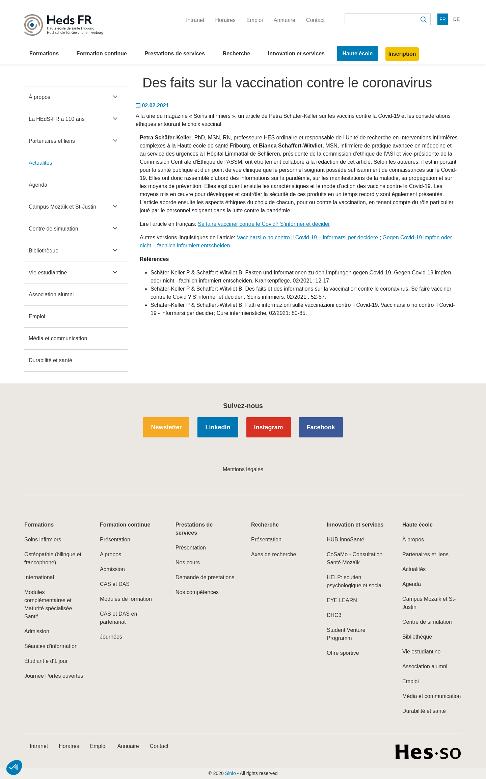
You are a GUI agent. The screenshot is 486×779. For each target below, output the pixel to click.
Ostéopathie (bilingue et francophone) (52, 558)
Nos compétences (197, 592)
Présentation (115, 539)
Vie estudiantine (48, 272)
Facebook (321, 427)
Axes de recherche (273, 554)
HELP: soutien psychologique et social (354, 581)
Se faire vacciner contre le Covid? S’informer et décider (264, 224)
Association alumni (51, 294)
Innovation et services (296, 53)
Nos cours (188, 562)
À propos (39, 97)
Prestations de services (174, 53)
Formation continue (102, 53)
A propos (110, 554)
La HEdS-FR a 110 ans (56, 119)
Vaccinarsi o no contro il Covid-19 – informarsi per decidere (307, 237)
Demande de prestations (205, 577)
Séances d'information (51, 646)
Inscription (402, 54)
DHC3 (334, 615)
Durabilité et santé (50, 360)
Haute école (357, 53)
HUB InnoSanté (345, 539)
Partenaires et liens (52, 141)
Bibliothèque (43, 250)
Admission (36, 631)
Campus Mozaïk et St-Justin (62, 207)
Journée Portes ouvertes (53, 676)
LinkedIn (217, 427)
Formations (44, 53)
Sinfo (230, 773)
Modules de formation (126, 599)
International (39, 577)
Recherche (236, 53)
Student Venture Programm (346, 634)
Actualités (40, 163)
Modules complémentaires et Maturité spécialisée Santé (48, 604)
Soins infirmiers (42, 539)
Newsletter (166, 427)
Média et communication (58, 338)
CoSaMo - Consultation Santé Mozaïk (354, 558)
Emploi (37, 316)
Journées (111, 637)
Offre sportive (343, 653)
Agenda (38, 185)
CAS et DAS (115, 584)
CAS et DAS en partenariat (118, 618)
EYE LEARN (342, 600)
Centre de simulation (53, 229)
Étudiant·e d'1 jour (46, 661)
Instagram (268, 427)
